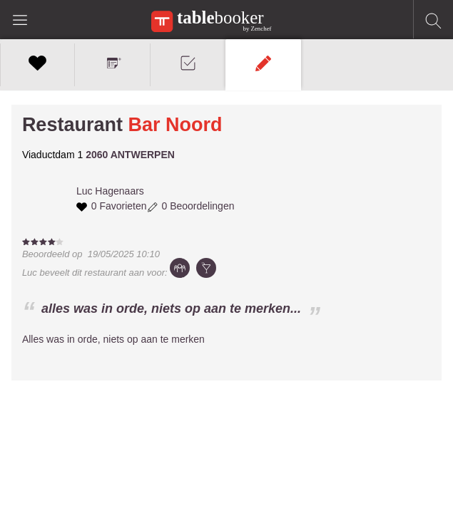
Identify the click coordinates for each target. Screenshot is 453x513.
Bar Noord (175, 124)
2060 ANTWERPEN (130, 154)
